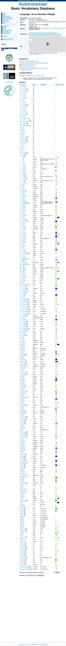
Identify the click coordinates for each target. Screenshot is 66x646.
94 (20, 123)
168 (21, 479)
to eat (23, 236)
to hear (24, 245)
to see (23, 249)
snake (23, 359)
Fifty (23, 155)
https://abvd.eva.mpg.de (24, 0)
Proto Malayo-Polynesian (47, 28)
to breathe (24, 219)
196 (21, 541)
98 (20, 340)
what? (23, 529)
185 (21, 508)
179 (21, 496)
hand (23, 157)
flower (23, 380)
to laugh (24, 229)
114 (21, 376)
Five (23, 553)
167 (21, 477)
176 (21, 492)
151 (21, 448)
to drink (24, 238)
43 (20, 244)
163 (21, 469)
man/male (24, 262)
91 (20, 116)
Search (4, 29)
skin (23, 188)
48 (20, 251)
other (23, 148)
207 (21, 152)
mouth (23, 223)
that (23, 146)
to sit (23, 255)
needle (24, 102)
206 (21, 564)
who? (23, 531)
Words (4, 27)
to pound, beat (25, 121)
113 (21, 374)
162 (21, 465)
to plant (24, 109)
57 (20, 98)
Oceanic (50, 34)
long (23, 456)
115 (21, 378)
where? (24, 500)
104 (21, 355)
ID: (20, 84)
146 (21, 438)
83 (20, 321)
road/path (24, 174)
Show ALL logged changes (37, 75)
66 (20, 284)
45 (20, 247)
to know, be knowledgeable (26, 202)
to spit (23, 234)
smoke (24, 436)
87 (20, 324)
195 (21, 539)
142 (21, 427)
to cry (23, 230)
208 (21, 155)
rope (23, 282)
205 (21, 562)
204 (21, 560)
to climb (24, 141)
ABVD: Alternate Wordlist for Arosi (29, 61)
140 (21, 423)
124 (21, 395)
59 (20, 267)
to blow (24, 417)
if (22, 535)
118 (21, 383)
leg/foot (24, 164)
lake (23, 130)
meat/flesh (24, 354)
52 (20, 257)
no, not (24, 539)
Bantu (45, 0)
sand (23, 389)
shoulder (24, 86)
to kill (23, 296)
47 (20, 93)
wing (23, 344)
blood (23, 209)
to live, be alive (26, 300)
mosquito (24, 366)
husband (24, 98)
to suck (24, 242)
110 (21, 368)
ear (23, 244)
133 (21, 409)
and (23, 533)
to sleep (24, 251)
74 (20, 296)
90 (20, 333)
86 (20, 114)
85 (20, 111)
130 (21, 403)
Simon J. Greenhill (27, 644)
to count (24, 541)
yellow (23, 446)
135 (21, 412)
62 (20, 277)
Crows (41, 0)
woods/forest (25, 397)
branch (24, 374)
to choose (24, 111)
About (4, 15)
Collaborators (6, 16)
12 (20, 188)
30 (20, 223)
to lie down (25, 253)
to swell (24, 324)
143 (21, 429)
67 (20, 286)
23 (20, 209)
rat (23, 352)
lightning (24, 412)
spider (23, 368)
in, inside (24, 489)
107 (21, 125)
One (23, 544)
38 (20, 89)
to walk (24, 167)
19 (20, 86)
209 (21, 566)
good (23, 471)
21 (20, 205)
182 (21, 502)
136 (21, 414)
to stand (24, 257)
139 (21, 421)
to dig (23, 333)
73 (20, 295)
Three (23, 548)
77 (20, 304)
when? (24, 483)
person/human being (25, 260)
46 (20, 249)
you (23, 517)
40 (20, 238)
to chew (24, 89)
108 (21, 361)
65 (20, 282)
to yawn (24, 93)
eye (23, 247)
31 (20, 225)
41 (20, 240)
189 (21, 531)
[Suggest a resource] (26, 69)
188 (21, 529)
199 (21, 548)
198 (21, 546)
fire (23, 429)
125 (21, 127)
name (23, 278)
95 (20, 335)
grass (23, 383)
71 (20, 290)
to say (23, 280)
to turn (23, 178)
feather (24, 342)
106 (21, 359)
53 (20, 260)
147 (21, 440)
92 (20, 118)
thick (23, 461)
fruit (23, 382)
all (22, 150)
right (23, 162)
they (23, 525)
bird (23, 338)
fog (23, 407)
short (23, 454)
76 (20, 300)
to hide (24, 139)
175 (21, 143)
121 (21, 389)
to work (24, 322)
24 (20, 211)
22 (20, 207)
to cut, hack (25, 307)
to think (24, 205)
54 (20, 262)
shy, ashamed (25, 137)
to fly (23, 346)
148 (21, 442)
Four (23, 551)
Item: (34, 84)
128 (21, 399)
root (23, 378)
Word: (23, 84)
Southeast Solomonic (38, 35)
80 (20, 315)
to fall (23, 335)
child (23, 266)
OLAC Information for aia (27, 66)
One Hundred (25, 567)
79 (20, 107)
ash (23, 438)
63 (20, 278)
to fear (23, 207)
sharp (23, 317)
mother (24, 267)
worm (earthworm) (26, 125)
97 (20, 338)
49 (20, 253)
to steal (24, 295)
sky (23, 399)
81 (20, 317)
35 (20, 232)
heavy (23, 427)
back (23, 191)
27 (20, 217)
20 (20, 202)
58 (20, 100)
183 (21, 504)
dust (23, 186)
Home (4, 13)
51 (20, 255)
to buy (23, 116)
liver (23, 198)
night (23, 477)
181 (21, 500)
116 (21, 380)
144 (21, 432)
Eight (23, 560)
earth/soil (24, 385)
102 (21, 352)
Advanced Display (7, 30)
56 (20, 266)
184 (21, 506)
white (23, 442)
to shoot (24, 105)
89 (20, 331)
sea (23, 395)
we (23, 508)
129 (21, 401)
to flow (23, 393)
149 (21, 444)
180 (21, 498)
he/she (24, 506)
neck (23, 213)
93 (20, 121)
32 (20, 227)
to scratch (24, 304)
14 (20, 192)
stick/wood (24, 107)
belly (23, 192)
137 (21, 416)
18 (20, 200)
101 (21, 346)
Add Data (4, 36)
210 (21, 569)
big (23, 452)
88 (20, 328)
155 (21, 456)
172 (21, 141)
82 (20, 319)
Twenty (24, 153)
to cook (24, 91)
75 (20, 298)
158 (21, 132)
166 (21, 475)
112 (21, 372)
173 (21, 485)
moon (23, 401)
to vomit (24, 232)
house (23, 275)
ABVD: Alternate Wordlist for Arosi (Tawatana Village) (34, 63)
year (23, 481)
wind (23, 414)
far (23, 498)
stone (23, 387)
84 (20, 109)
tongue (24, 227)
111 (21, 370)
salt (23, 127)
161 (21, 137)
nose (23, 217)
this (23, 494)
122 (21, 391)
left (23, 159)
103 (21, 354)
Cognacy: (57, 84)
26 (20, 215)
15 (20, 194)
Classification (6, 31)
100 (21, 344)
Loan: (62, 84)
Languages (5, 26)
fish (23, 370)
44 (20, 245)
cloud (23, 405)
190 (21, 148)
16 (20, 196)
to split (23, 316)
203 (21, 557)
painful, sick (25, 463)
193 (21, 535)
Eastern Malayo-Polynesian (41, 34)
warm (23, 419)
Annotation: (43, 84)
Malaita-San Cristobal (49, 35)
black (23, 440)
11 (20, 186)
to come (24, 176)
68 (20, 102)
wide (23, 134)
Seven (23, 557)
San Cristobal (58, 35)
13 (20, 190)
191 (21, 150)
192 (21, 533)
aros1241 (45, 20)
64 (20, 280)
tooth (23, 225)
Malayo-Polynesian (40, 32)
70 (20, 105)
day (23, 479)
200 (21, 550)
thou (23, 504)
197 (21, 544)
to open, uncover (26, 118)
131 (21, 405)
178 (21, 146)
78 (20, 306)
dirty (23, 184)
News (3, 23)
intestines (24, 196)
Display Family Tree (7, 39)
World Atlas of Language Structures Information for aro (34, 68)
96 (20, 337)
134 (21, 410)
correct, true (25, 475)
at (22, 485)
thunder (24, 410)
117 (21, 382)
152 (21, 450)
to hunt (24, 288)
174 (21, 489)
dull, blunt (24, 319)
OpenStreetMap (32, 54)
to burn (24, 432)
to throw (24, 123)
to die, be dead (26, 298)
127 (21, 397)
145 (21, 436)
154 (21, 454)
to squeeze (25, 328)
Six (23, 555)
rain (23, 409)
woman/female (26, 264)
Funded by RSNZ (9, 82)
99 (20, 342)
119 (21, 385)
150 (21, 446)
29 (20, 221)
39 (20, 91)
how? (23, 537)
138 (21, 419)
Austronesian (35, 0)
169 (21, 481)
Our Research (6, 21)
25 (20, 213)
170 (21, 483)
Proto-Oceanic (59, 28)
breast (23, 200)
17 (20, 198)
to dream (24, 95)
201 (21, 553)
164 (21, 471)
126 (21, 130)
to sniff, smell (25, 221)
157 (21, 460)
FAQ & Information (7, 19)
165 (21, 473)
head (23, 211)
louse (23, 361)
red (23, 444)
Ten (23, 564)
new (23, 469)
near (23, 496)
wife (23, 100)
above (23, 143)
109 (21, 366)
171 (21, 139)
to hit (23, 293)
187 (21, 525)
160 (21, 463)
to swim (24, 180)
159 (21, 134)
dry (23, 423)
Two (23, 546)
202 (21, 555)
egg (23, 340)
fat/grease (24, 355)
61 (20, 275)
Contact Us (5, 20)
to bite (23, 240)
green (23, 448)
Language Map (6, 33)
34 (20, 230)
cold (23, 421)
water (23, 391)
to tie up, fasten (26, 284)
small (23, 450)
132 (21, 407)
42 (20, 242)
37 (20, 236)
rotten (23, 372)
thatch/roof (24, 277)
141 (21, 425)
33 (20, 229)
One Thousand (26, 569)
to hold (24, 331)
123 (21, 393)
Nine (23, 562)
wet (23, 425)
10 (20, 184)
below (23, 492)
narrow (24, 132)
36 (20, 234)
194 (21, 537)
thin (23, 458)
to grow (24, 114)
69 (20, 288)
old (23, 465)
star (23, 403)
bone (23, 194)
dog (23, 337)
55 (20, 264)
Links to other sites (7, 17)
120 (21, 387)
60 (20, 271)
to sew (23, 286)
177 (21, 494)
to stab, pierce (25, 290)
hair (23, 215)
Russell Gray (39, 644)
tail (23, 357)
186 (21, 517)
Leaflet (30, 52)
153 (21, 452)
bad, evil (24, 473)
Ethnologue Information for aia (28, 64)
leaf (23, 376)
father (23, 271)
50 (20, 95)
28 (20, 219)
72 (20, 293)
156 (21, 458)
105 (21, 357)
